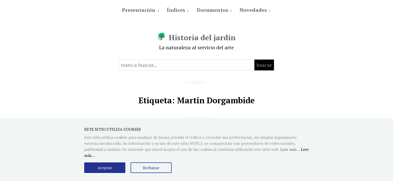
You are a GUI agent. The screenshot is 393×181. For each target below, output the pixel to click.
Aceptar (104, 167)
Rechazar (151, 167)
